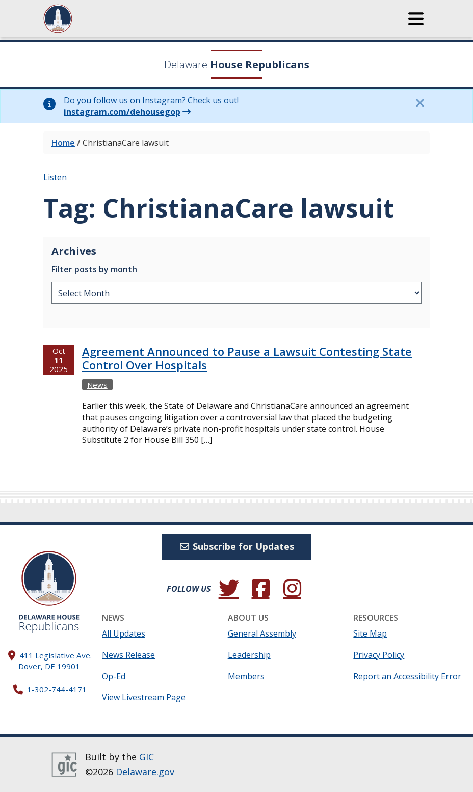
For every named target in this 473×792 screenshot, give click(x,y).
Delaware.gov (145, 771)
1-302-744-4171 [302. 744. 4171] (57, 689)
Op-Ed (113, 676)
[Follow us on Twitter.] (229, 588)
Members (246, 676)
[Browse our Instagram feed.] (292, 588)
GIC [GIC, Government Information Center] (146, 757)
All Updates (123, 633)
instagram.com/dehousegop (122, 111)
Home (63, 142)
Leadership (249, 655)
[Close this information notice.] (419, 103)
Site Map (370, 633)
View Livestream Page (144, 697)
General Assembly (262, 633)
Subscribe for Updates (237, 546)
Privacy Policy (378, 655)
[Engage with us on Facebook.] (260, 588)
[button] (416, 19)
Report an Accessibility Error (407, 676)
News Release (128, 655)
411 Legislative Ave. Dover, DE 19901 (55, 660)
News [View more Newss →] (97, 385)
